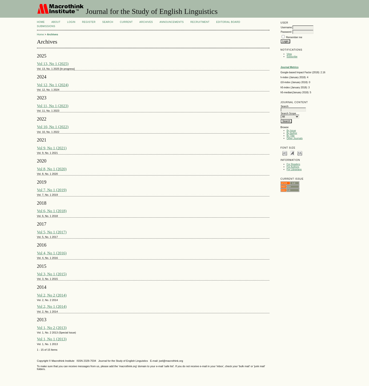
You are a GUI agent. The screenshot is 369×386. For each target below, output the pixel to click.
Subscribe (292, 56)
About (56, 22)
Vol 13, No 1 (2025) (52, 63)
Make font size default (292, 153)
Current (126, 22)
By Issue (291, 130)
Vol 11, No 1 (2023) (52, 106)
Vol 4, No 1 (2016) (52, 253)
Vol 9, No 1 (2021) (52, 148)
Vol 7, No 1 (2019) (52, 190)
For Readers (293, 164)
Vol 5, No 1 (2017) (52, 232)
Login (71, 22)
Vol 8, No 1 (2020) (52, 169)
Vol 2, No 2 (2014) (52, 295)
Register (89, 22)
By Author (292, 133)
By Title (291, 135)
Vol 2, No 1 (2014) (52, 306)
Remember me (294, 37)
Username (286, 27)
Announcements (172, 22)
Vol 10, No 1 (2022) (52, 127)
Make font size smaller (284, 153)
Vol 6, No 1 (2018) (52, 211)
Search (107, 22)
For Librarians (294, 169)
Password (286, 32)
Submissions (46, 26)
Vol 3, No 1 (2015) (52, 274)
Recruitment (199, 22)
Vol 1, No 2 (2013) (52, 327)
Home (41, 22)
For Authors (293, 167)
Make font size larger (299, 153)
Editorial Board (228, 22)
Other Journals (295, 138)
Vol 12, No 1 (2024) (52, 85)
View (289, 54)
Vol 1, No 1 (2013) (52, 339)
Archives (146, 22)
